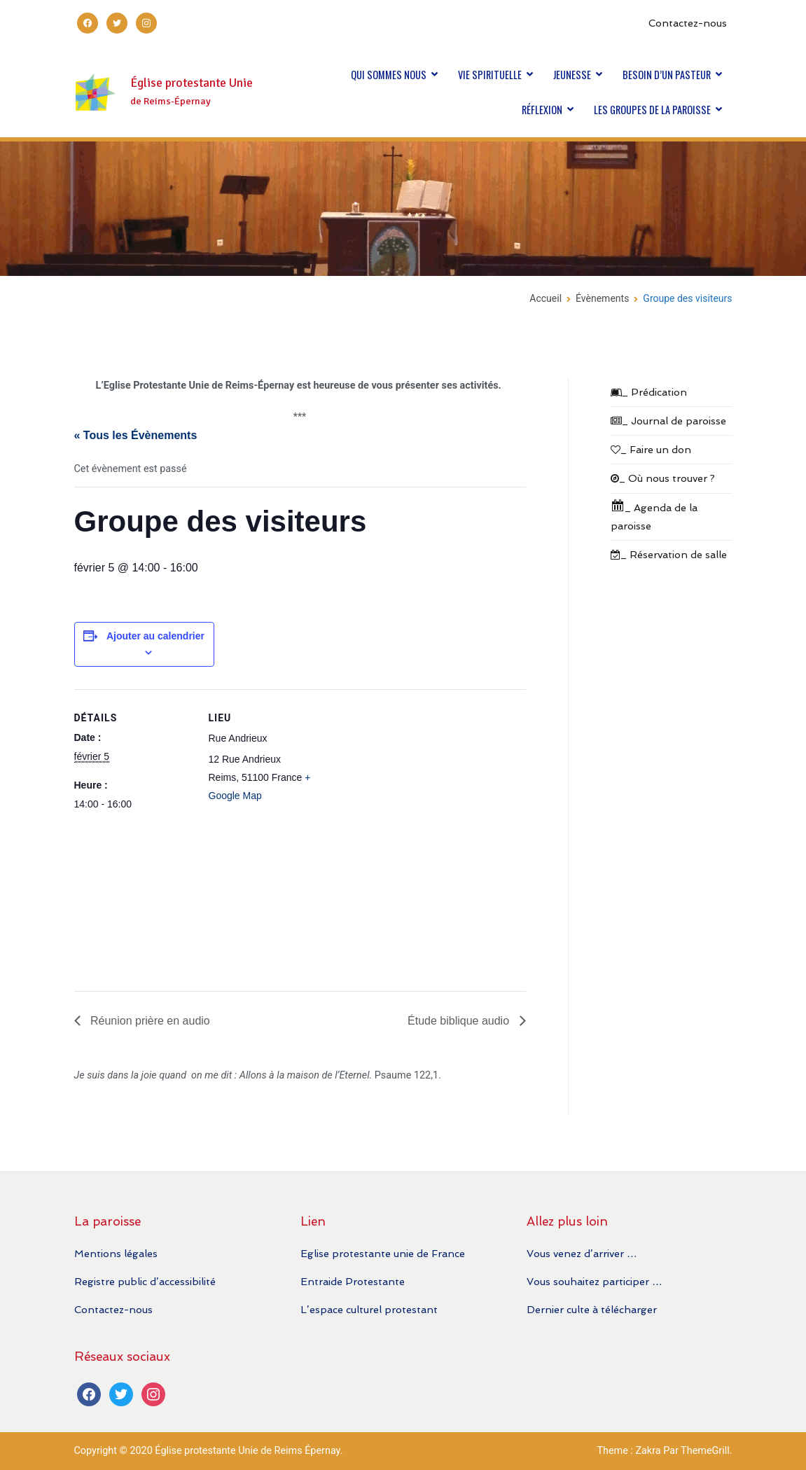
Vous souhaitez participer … (594, 1281)
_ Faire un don (651, 449)
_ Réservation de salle (669, 554)
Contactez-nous (687, 23)
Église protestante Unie (191, 83)
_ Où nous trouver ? (663, 478)
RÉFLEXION (542, 109)
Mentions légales (116, 1253)
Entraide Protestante (352, 1281)
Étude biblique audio (460, 1021)
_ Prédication (649, 392)
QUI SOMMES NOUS (388, 74)
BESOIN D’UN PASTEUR (667, 74)
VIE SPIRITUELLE (490, 74)
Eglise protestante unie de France (382, 1253)
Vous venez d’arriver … (582, 1253)
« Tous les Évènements (135, 435)
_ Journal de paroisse (668, 421)
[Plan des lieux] (417, 834)
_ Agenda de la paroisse (654, 515)
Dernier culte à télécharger (592, 1309)
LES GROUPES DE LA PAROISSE (652, 109)
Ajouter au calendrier (155, 636)
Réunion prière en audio (149, 1021)
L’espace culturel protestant (369, 1309)
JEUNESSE (572, 74)
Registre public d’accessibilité (145, 1281)
